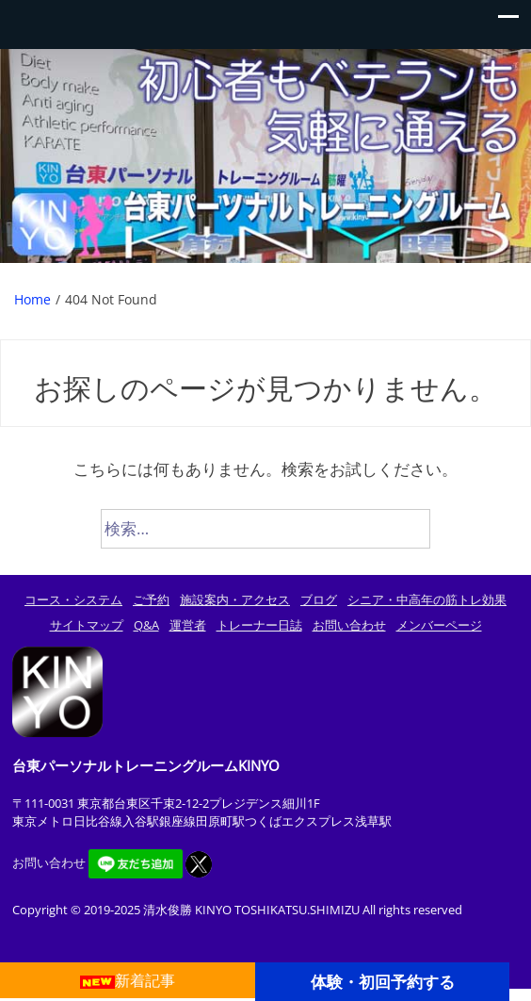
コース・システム (73, 599)
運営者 (187, 624)
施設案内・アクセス (235, 599)
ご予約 (151, 599)
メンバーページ (439, 624)
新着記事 (127, 980)
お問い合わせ (349, 624)
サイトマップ (86, 624)
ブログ (318, 599)
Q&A (146, 624)
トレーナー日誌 (259, 624)
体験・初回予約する (383, 981)
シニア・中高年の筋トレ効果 (427, 599)
